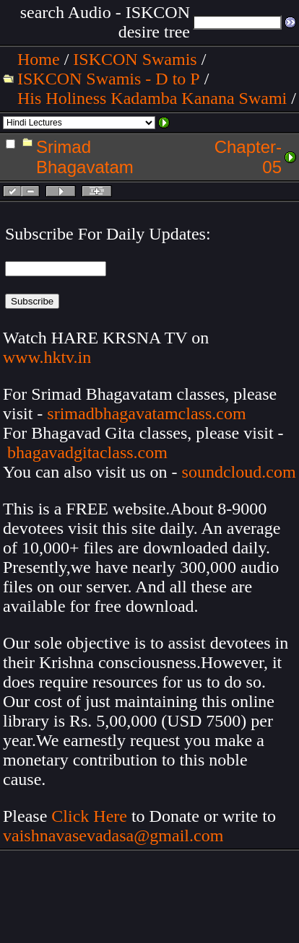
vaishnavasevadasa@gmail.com (115, 835)
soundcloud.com (239, 471)
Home (38, 59)
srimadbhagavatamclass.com (146, 413)
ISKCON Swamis (134, 59)
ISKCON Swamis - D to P (108, 78)
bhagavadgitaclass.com (87, 452)
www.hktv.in (47, 357)
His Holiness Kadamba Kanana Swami (152, 98)
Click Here (89, 816)
